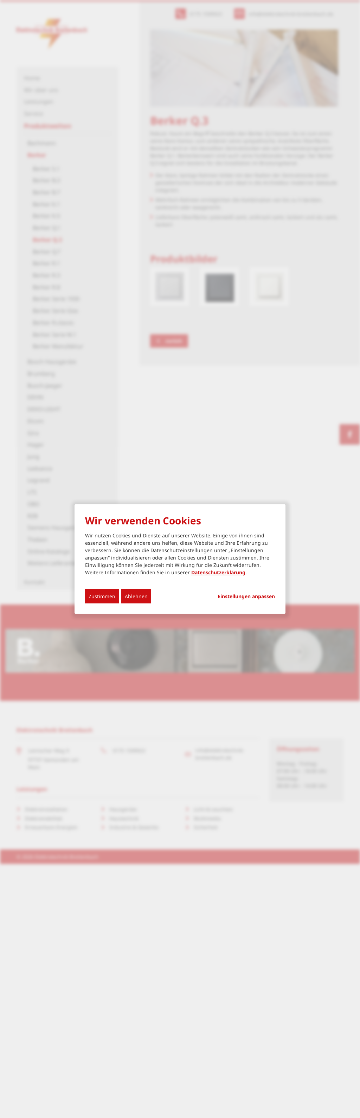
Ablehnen (136, 596)
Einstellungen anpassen (246, 596)
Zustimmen (102, 596)
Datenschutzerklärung (218, 572)
